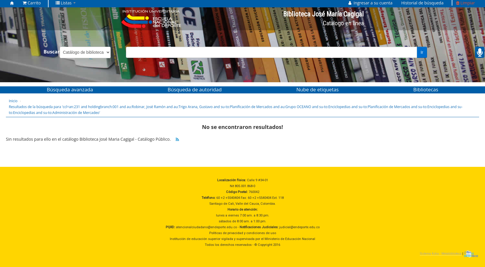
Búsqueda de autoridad (195, 89)
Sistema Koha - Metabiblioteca (440, 253)
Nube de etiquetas (317, 89)
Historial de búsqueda (422, 3)
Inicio (13, 100)
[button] (31, 3)
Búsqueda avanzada (70, 89)
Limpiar (465, 3)
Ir (422, 52)
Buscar (52, 52)
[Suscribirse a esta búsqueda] (177, 139)
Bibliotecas (425, 89)
